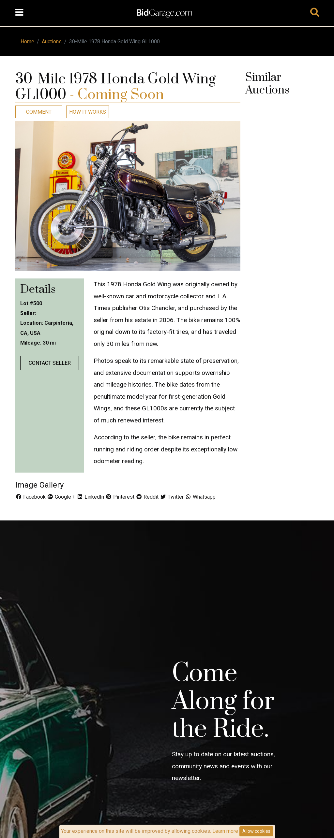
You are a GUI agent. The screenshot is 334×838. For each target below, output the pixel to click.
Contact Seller (50, 363)
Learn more (225, 831)
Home (27, 41)
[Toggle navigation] (19, 13)
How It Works (87, 112)
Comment (39, 112)
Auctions (52, 41)
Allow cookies (256, 831)
